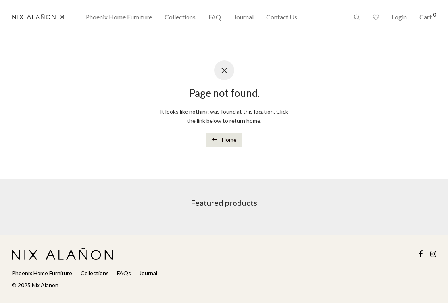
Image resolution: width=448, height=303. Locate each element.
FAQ (214, 17)
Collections (180, 17)
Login (399, 17)
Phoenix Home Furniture (119, 17)
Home (224, 139)
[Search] (356, 17)
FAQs (124, 273)
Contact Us (281, 17)
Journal (244, 17)
